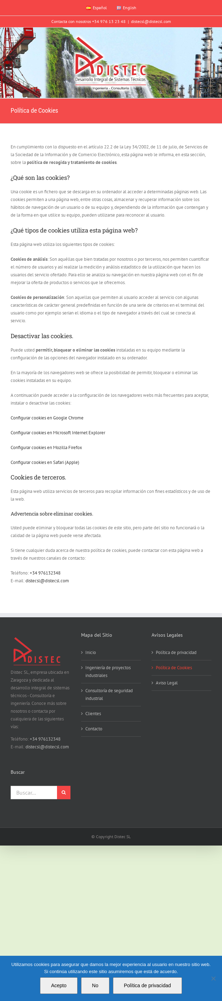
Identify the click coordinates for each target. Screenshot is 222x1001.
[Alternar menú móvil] (14, 39)
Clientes (93, 714)
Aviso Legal (167, 683)
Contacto (93, 729)
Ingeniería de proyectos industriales (108, 671)
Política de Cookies (174, 668)
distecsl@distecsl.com (151, 21)
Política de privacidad (176, 652)
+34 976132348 (45, 573)
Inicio (90, 652)
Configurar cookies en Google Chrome (47, 418)
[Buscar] (63, 792)
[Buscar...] (34, 792)
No (95, 985)
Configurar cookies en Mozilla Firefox (46, 447)
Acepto (59, 985)
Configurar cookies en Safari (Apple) (45, 462)
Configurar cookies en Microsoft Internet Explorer (58, 433)
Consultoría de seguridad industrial (109, 694)
